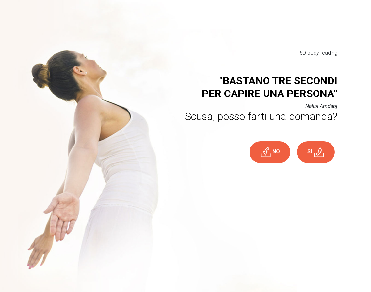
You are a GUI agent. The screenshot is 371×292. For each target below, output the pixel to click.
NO (270, 152)
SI (315, 152)
